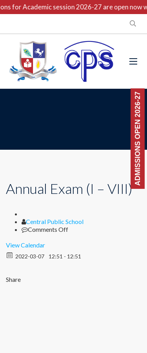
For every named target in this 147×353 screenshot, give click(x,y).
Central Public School (54, 221)
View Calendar (25, 245)
